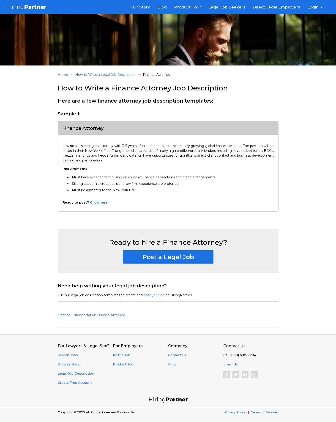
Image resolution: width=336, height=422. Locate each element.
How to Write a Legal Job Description (105, 75)
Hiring (26, 7)
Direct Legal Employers (276, 7)
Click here (99, 202)
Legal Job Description (76, 373)
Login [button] (313, 7)
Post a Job (121, 355)
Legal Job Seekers (226, 7)
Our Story (140, 7)
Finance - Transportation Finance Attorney (91, 315)
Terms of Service (264, 412)
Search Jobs (68, 355)
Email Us (230, 364)
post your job (154, 295)
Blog (162, 7)
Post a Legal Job (168, 257)
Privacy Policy (235, 412)
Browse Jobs (68, 364)
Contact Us (177, 355)
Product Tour (187, 7)
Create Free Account (75, 383)
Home (63, 75)
